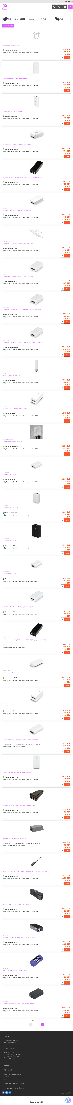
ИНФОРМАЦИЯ (10, 1048)
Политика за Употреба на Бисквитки (18, 1060)
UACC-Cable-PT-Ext (6, 670)
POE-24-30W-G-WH (6, 505)
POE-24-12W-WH (6, 571)
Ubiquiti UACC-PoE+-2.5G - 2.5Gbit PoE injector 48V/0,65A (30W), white (22, 309)
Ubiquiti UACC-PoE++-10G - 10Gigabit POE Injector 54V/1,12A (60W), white (23, 342)
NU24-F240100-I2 (6, 935)
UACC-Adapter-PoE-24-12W (8, 76)
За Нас (6, 1036)
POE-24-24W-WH (6, 538)
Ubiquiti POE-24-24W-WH (9, 541)
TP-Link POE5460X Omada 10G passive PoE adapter (17, 144)
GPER (4, 902)
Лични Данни (9, 1058)
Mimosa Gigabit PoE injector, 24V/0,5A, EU (14, 838)
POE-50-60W (5, 1001)
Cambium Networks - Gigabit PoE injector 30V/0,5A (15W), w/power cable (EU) (24, 177)
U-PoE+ (4, 274)
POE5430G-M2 (5, 208)
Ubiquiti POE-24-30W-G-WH (10, 508)
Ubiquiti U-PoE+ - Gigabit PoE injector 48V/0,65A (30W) (18, 276)
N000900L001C (6, 175)
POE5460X (5, 142)
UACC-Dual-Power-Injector (8, 439)
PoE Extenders (58, 19)
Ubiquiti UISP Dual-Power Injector (12, 441)
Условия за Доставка (12, 1056)
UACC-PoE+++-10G (6, 109)
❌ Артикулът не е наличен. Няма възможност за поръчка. (21, 645)
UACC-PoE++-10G (6, 340)
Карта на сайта (10, 1042)
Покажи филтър (8, 26)
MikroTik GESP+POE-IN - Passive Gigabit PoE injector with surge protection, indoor (25, 871)
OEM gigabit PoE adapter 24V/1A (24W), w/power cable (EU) (19, 937)
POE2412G (5, 406)
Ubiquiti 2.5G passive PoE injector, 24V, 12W (15, 78)
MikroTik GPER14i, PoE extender (11, 375)
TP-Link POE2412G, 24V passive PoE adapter (15, 408)
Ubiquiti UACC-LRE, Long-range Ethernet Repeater (17, 772)
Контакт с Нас (9, 1052)
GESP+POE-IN (5, 869)
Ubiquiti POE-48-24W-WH (9, 475)
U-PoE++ (4, 604)
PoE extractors (41, 19)
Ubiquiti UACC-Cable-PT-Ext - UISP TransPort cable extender (19, 673)
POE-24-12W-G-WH (6, 737)
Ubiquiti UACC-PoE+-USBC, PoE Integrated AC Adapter (18, 243)
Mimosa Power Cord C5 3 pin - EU (12, 45)
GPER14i (4, 373)
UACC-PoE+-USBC (6, 241)
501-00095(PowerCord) (7, 43)
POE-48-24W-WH (6, 472)
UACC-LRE (5, 770)
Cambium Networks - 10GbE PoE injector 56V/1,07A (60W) (19, 805)
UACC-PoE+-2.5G (6, 307)
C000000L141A (5, 803)
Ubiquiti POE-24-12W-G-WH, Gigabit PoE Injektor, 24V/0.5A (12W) (20, 739)
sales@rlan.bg (18, 1088)
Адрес (6, 1065)
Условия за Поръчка (12, 1054)
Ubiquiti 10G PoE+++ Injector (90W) (12, 111)
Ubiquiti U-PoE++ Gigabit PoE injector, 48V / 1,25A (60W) (18, 607)
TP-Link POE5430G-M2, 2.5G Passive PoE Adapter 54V (17, 210)
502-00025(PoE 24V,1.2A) (7, 836)
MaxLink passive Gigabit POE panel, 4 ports (15, 970)
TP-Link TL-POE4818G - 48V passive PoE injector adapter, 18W (20, 706)
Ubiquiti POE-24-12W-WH (9, 574)
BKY (69, 1093)
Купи (67, 57)
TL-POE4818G (5, 703)
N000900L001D (6, 637)
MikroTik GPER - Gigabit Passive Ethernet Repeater (17, 904)
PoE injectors (10, 19)
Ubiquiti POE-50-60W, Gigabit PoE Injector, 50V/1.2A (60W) (19, 1003)
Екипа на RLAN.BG (11, 1040)
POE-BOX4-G (5, 968)
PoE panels (27, 19)
